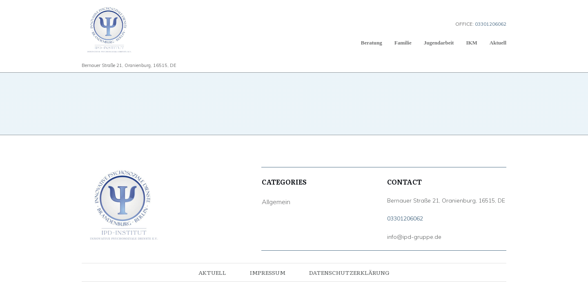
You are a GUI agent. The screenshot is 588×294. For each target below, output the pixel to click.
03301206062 (405, 218)
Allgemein (276, 202)
